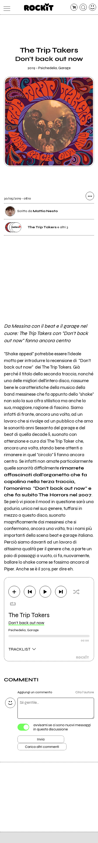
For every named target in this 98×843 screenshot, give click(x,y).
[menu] (5, 7)
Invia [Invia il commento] (41, 740)
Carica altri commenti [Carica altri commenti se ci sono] (45, 749)
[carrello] (74, 7)
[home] (39, 7)
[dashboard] (92, 7)
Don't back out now (26, 623)
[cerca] (83, 7)
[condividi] (90, 197)
